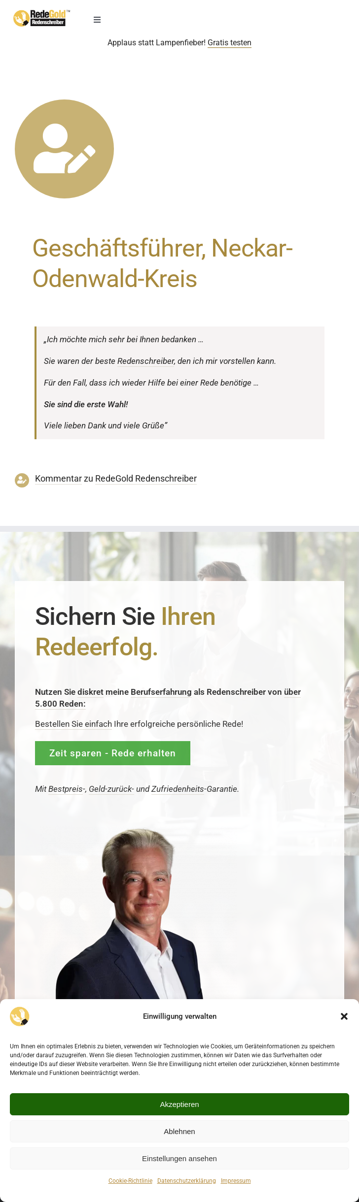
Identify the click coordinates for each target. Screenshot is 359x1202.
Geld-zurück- (111, 789)
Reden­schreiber (145, 361)
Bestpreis (65, 789)
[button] (344, 1016)
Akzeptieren (179, 1104)
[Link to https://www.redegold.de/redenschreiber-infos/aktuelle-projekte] (64, 148)
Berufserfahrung (161, 692)
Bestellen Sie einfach (73, 724)
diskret (90, 692)
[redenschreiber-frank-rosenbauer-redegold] (138, 830)
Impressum (236, 1180)
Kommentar (58, 479)
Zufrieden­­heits (177, 789)
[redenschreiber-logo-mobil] (42, 14)
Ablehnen (179, 1131)
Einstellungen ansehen (179, 1158)
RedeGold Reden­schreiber (146, 479)
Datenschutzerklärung (186, 1180)
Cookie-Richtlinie (130, 1180)
